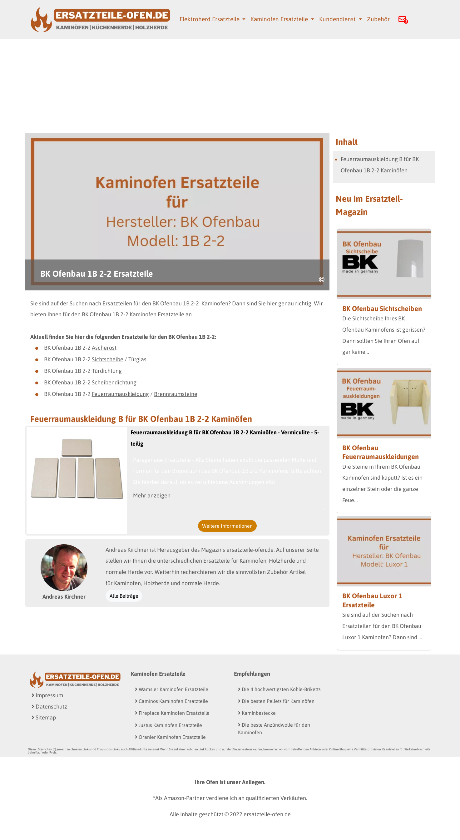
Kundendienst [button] (338, 19)
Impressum (47, 695)
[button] (402, 20)
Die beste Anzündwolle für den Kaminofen (274, 728)
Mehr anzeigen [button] (152, 495)
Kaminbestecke (257, 713)
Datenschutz (49, 706)
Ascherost (104, 347)
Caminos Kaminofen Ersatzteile (171, 701)
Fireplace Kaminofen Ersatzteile (172, 713)
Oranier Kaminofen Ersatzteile (170, 737)
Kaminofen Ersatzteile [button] (279, 19)
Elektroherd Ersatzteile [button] (210, 19)
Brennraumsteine (175, 394)
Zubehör (378, 19)
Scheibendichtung (114, 382)
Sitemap (44, 717)
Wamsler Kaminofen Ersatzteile (171, 689)
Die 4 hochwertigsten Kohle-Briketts (279, 689)
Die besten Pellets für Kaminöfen (276, 701)
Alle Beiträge (124, 596)
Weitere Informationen (227, 526)
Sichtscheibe (107, 359)
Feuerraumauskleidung (120, 394)
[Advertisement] (230, 86)
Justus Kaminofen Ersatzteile (168, 725)
